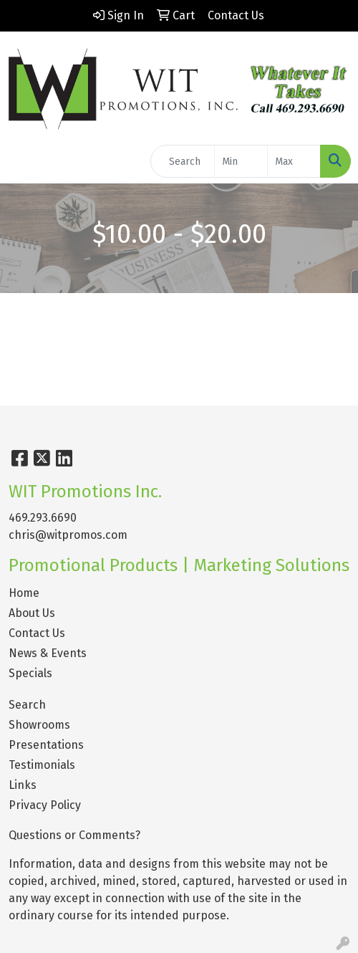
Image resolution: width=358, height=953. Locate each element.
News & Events (48, 653)
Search (27, 705)
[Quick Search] (182, 161)
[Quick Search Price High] (294, 161)
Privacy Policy (45, 805)
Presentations (46, 745)
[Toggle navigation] (22, 161)
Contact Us (37, 633)
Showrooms (39, 725)
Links (23, 785)
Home (24, 593)
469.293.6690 (43, 518)
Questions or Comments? (74, 835)
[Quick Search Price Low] (241, 161)
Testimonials (42, 765)
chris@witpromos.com (68, 535)
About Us (32, 613)
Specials (30, 673)
